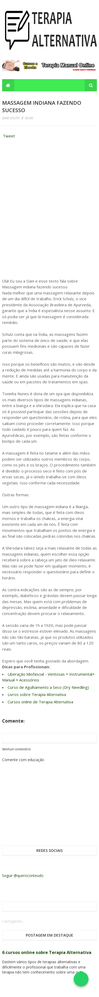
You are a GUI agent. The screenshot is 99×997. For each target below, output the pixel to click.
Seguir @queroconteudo (22, 875)
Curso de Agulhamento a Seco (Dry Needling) (48, 687)
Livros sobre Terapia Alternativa (37, 694)
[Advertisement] (41, 176)
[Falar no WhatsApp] (81, 979)
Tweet (9, 136)
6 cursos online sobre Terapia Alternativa (46, 952)
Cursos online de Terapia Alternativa (40, 701)
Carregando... (13, 921)
